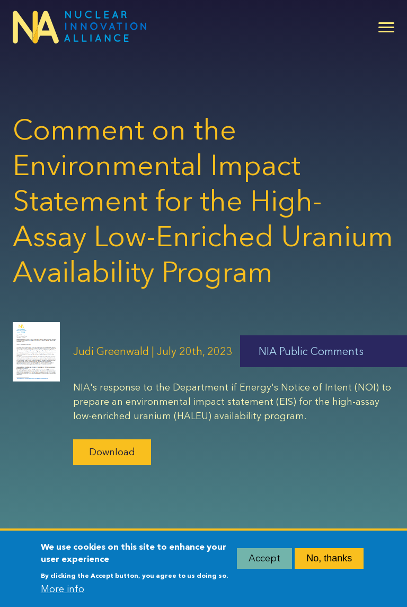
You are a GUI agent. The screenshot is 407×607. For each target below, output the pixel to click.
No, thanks (329, 561)
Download (112, 452)
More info (62, 592)
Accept (264, 561)
